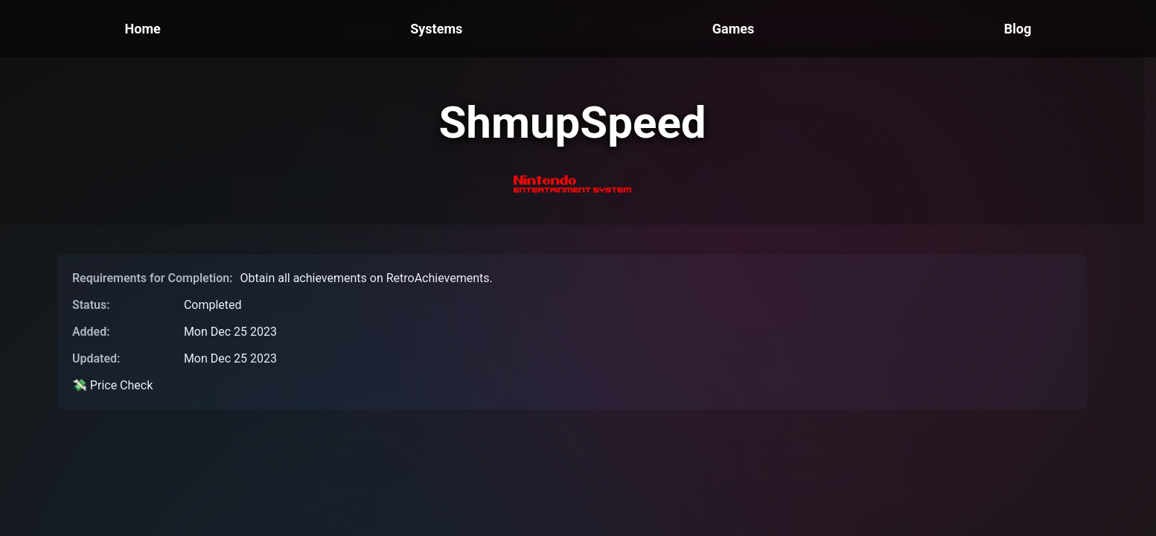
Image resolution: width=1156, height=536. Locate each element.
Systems (436, 28)
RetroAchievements (438, 278)
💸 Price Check (112, 385)
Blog (1018, 28)
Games (733, 28)
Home (143, 28)
